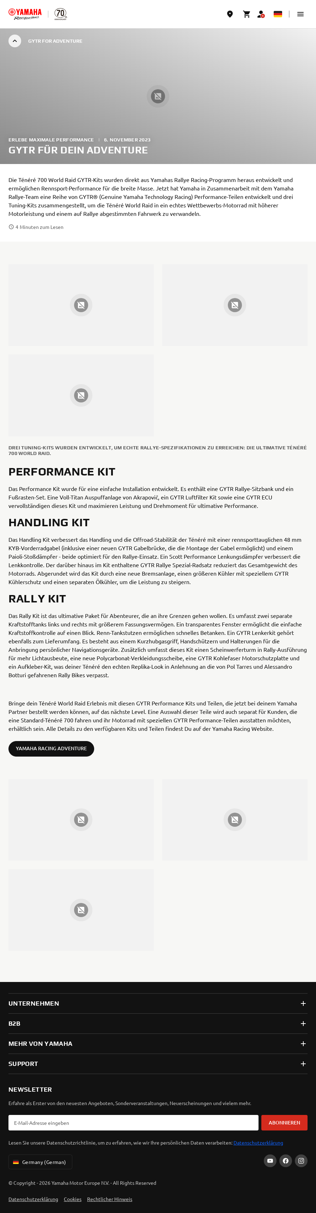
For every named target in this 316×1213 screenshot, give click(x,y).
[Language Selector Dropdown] (278, 14)
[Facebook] (285, 1160)
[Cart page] (247, 14)
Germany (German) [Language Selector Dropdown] (39, 1162)
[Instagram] (301, 1160)
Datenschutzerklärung (258, 1142)
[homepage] (25, 14)
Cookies (72, 1199)
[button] (300, 14)
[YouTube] (270, 1160)
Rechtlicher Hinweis (109, 1199)
